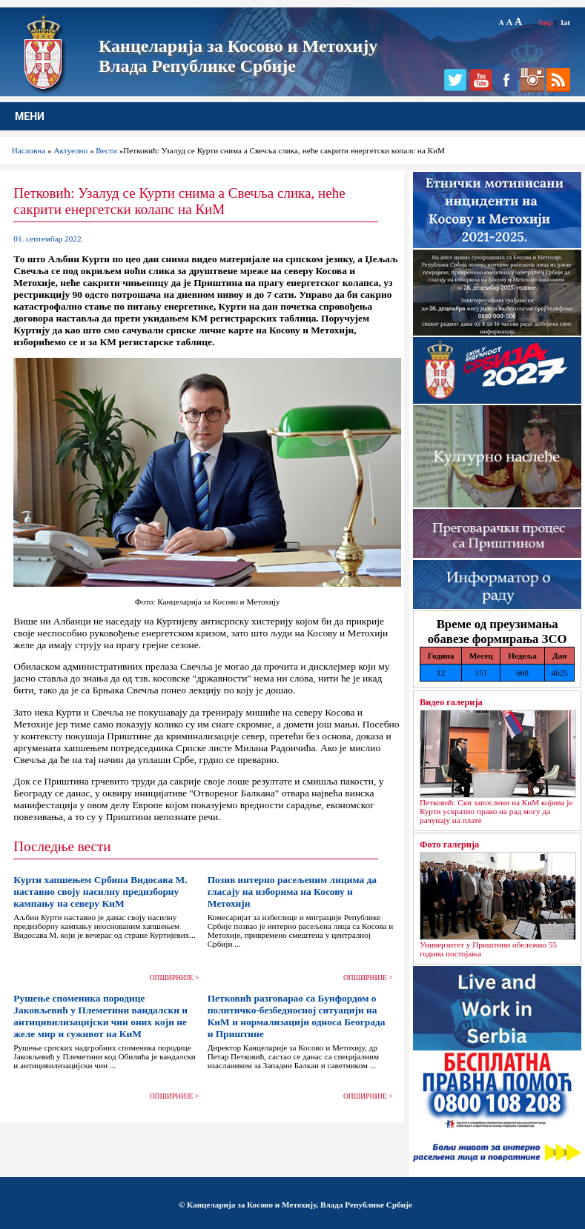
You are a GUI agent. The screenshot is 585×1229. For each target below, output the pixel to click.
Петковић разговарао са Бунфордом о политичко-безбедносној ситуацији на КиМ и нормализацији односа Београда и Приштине (297, 1016)
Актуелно (70, 150)
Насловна (28, 150)
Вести (106, 150)
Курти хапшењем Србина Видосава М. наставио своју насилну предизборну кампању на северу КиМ (100, 891)
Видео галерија (451, 702)
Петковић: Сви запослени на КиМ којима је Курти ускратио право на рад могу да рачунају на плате (496, 811)
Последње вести (61, 846)
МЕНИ (29, 116)
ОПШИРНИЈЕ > (174, 978)
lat (565, 22)
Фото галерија (449, 844)
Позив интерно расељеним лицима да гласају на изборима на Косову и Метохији (292, 891)
